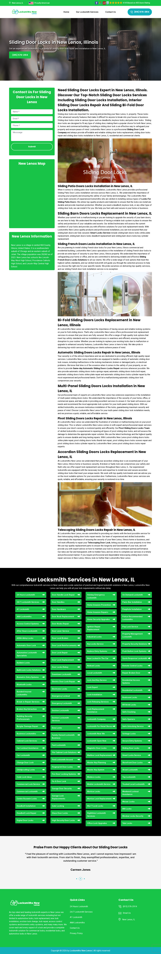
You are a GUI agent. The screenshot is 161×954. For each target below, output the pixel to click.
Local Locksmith (94, 673)
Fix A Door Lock (59, 781)
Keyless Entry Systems (97, 651)
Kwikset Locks (93, 666)
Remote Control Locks (132, 666)
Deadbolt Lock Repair (26, 813)
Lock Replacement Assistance (95, 710)
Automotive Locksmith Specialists (27, 654)
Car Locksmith (23, 755)
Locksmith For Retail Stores (99, 726)
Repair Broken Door (131, 673)
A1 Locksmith (23, 609)
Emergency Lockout (61, 696)
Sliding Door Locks (130, 748)
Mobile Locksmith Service (98, 784)
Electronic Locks (59, 689)
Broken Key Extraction (27, 709)
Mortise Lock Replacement (99, 798)
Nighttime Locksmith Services (96, 814)
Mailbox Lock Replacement (99, 755)
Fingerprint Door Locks (62, 767)
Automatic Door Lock (26, 645)
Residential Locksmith (132, 690)
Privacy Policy (76, 933)
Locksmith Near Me (96, 733)
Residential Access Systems (131, 681)
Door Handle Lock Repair (63, 595)
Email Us (127, 913)
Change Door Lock (25, 762)
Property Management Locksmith (132, 635)
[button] (76, 878)
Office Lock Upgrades (97, 823)
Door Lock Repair (60, 652)
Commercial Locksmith (27, 791)
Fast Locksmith (59, 745)
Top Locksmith (129, 777)
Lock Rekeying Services (98, 702)
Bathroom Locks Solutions (29, 670)
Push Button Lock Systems (134, 651)
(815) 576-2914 (139, 11)
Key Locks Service (95, 644)
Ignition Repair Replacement (93, 628)
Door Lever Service (60, 631)
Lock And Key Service (97, 680)
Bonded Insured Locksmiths (24, 693)
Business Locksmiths (26, 733)
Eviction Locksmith (60, 710)
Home (66, 12)
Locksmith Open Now (96, 741)
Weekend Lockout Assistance (130, 793)
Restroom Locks (129, 697)
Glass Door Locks (60, 813)
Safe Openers (128, 719)
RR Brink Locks (129, 705)
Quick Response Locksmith (134, 658)
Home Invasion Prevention (99, 605)
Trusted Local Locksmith (133, 784)
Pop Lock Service (130, 627)
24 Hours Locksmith (26, 595)
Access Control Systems (28, 624)
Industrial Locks (94, 637)
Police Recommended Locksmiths (132, 618)
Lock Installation (94, 694)
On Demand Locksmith (132, 595)
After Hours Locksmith (27, 631)
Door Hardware (59, 609)
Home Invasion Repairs (97, 612)
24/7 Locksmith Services (28, 602)
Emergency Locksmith (62, 703)
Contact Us (110, 12)
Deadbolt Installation (26, 806)
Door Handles (58, 602)
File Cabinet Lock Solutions (64, 752)
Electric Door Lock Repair (63, 681)
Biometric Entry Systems (28, 677)
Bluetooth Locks (24, 684)
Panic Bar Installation (132, 602)
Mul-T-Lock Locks (95, 806)
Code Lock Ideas (24, 777)
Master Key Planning (96, 762)
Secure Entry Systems (132, 741)
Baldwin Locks (23, 663)
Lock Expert (92, 687)
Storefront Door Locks (132, 762)
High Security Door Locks (63, 820)
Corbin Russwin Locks (27, 798)
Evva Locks (57, 728)
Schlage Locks (129, 733)
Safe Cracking (128, 712)
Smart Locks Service (131, 755)
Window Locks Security (132, 816)
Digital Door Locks (25, 820)
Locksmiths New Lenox (81, 950)
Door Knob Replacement (63, 616)
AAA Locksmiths (24, 616)
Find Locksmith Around (62, 759)
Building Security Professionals (24, 717)
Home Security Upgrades (98, 619)
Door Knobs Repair (60, 624)
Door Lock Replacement (63, 660)
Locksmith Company (96, 719)
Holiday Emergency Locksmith (96, 596)
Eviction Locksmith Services (60, 719)
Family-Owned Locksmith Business (63, 736)
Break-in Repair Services (28, 702)
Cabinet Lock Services (27, 741)
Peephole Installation (132, 609)
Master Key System (95, 770)
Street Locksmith (130, 770)
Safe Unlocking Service (133, 726)
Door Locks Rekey (60, 667)
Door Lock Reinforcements (64, 645)
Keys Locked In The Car (97, 658)
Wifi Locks (126, 809)
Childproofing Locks (26, 770)
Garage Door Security (62, 788)
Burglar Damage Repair (27, 726)
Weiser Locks (128, 801)
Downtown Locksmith (61, 674)
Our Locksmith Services (87, 12)
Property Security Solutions (134, 644)
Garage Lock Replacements (58, 797)
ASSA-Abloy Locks (25, 638)
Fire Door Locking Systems (64, 774)
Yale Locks (127, 823)
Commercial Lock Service (28, 784)
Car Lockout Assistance (27, 748)
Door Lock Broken (60, 638)
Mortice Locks (93, 791)
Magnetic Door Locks (96, 748)
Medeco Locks (93, 777)
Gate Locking (58, 806)
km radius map (32, 196)
